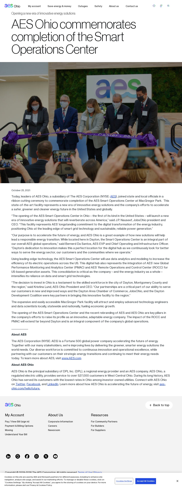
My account (34, 6)
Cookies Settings (124, 481)
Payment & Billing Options (19, 425)
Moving (9, 430)
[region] (91, 481)
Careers (52, 425)
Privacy (98, 472)
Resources (99, 415)
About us (114, 6)
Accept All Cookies (145, 481)
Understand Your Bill (16, 434)
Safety (98, 6)
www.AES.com (71, 358)
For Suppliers (98, 430)
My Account (14, 415)
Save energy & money (59, 6)
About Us (55, 415)
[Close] (177, 481)
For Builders (97, 425)
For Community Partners (104, 421)
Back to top (159, 405)
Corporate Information (60, 421)
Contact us (132, 6)
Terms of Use (85, 472)
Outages (83, 6)
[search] (168, 5)
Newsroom (54, 430)
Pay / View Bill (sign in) (17, 421)
